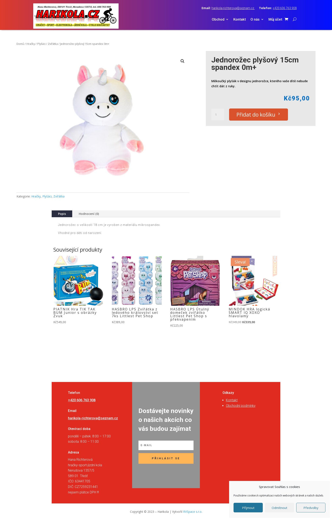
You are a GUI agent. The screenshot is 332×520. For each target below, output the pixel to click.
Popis (62, 214)
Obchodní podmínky (241, 406)
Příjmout (248, 508)
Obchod (218, 19)
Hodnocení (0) (89, 214)
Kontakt (239, 19)
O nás (255, 19)
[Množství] (217, 115)
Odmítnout (279, 508)
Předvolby (310, 508)
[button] (182, 61)
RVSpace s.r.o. (192, 512)
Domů (20, 44)
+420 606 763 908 (285, 8)
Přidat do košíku (256, 114)
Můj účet (275, 19)
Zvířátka (53, 44)
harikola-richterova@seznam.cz (233, 8)
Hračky (30, 44)
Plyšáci (41, 44)
